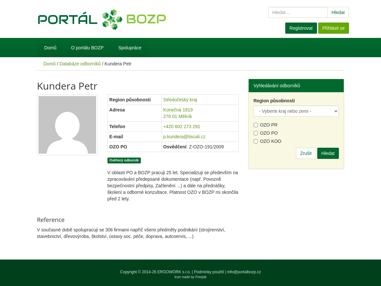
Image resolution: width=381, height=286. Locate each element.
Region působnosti (274, 100)
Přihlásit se (334, 28)
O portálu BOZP (87, 47)
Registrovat (301, 28)
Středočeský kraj (180, 99)
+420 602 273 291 (181, 126)
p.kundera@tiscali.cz (184, 136)
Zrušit (306, 153)
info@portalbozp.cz (244, 272)
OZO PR (266, 124)
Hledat (338, 12)
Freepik (201, 277)
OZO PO (266, 133)
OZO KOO (267, 141)
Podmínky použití (209, 272)
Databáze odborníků (80, 63)
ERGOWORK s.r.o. (174, 272)
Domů (50, 47)
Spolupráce (129, 47)
